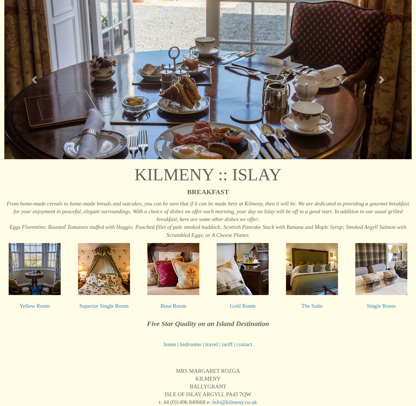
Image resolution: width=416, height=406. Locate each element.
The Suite (311, 306)
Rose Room (173, 306)
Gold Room (242, 306)
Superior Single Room (104, 306)
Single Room (381, 306)
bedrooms (190, 344)
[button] (35, 79)
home (170, 344)
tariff (227, 344)
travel (211, 344)
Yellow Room (34, 306)
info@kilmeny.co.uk (234, 402)
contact (244, 344)
